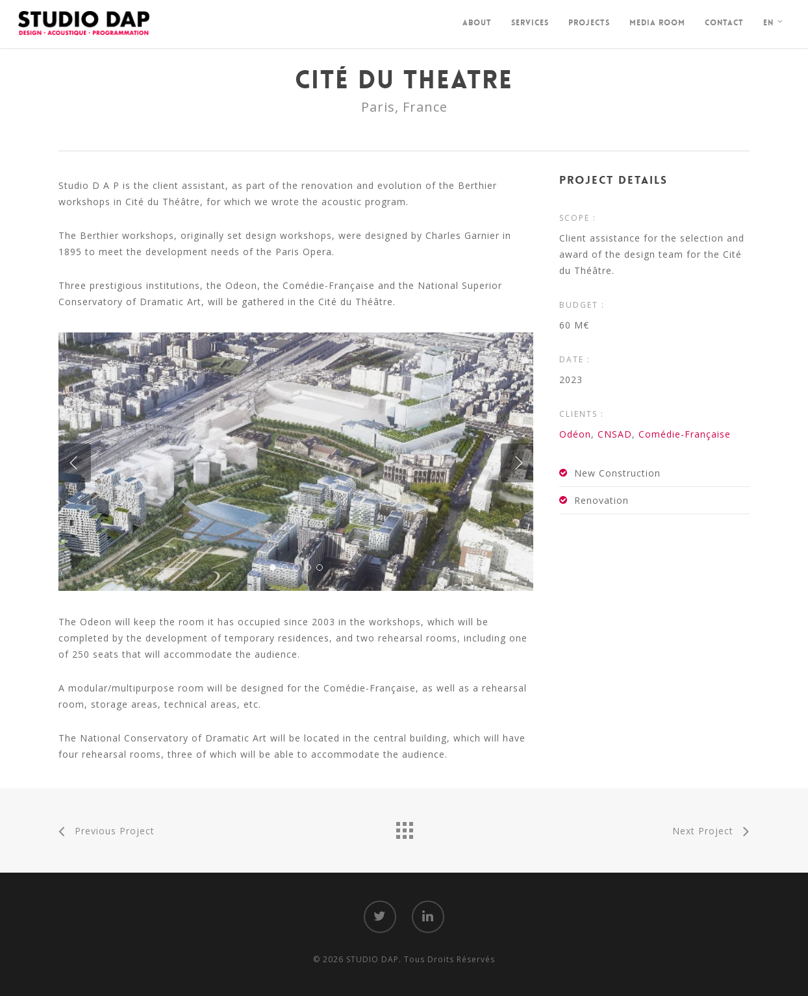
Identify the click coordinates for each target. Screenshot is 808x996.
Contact (724, 23)
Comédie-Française (684, 434)
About (477, 23)
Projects (589, 23)
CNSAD (615, 434)
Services (530, 23)
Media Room (657, 23)
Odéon (575, 434)
